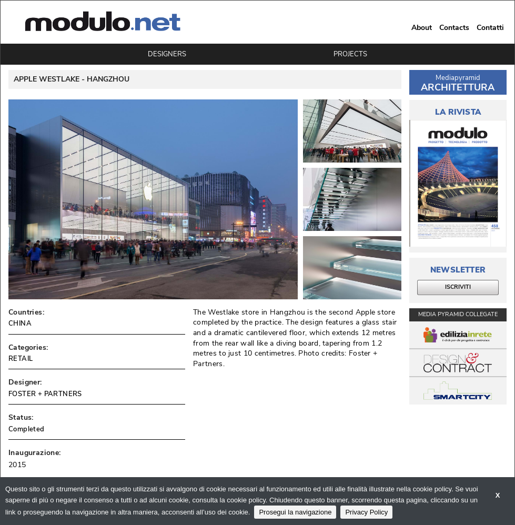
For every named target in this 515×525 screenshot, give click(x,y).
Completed (26, 429)
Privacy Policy (366, 512)
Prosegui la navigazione (295, 512)
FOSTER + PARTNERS (45, 394)
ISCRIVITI (458, 287)
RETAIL (20, 359)
